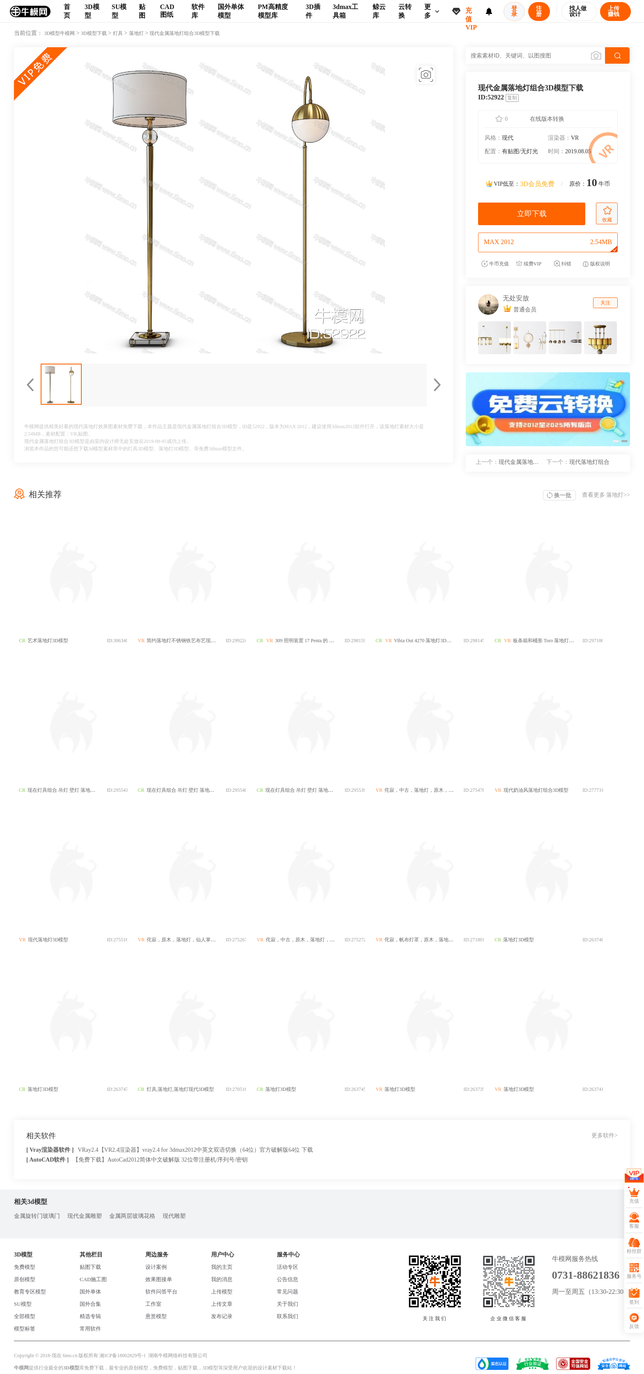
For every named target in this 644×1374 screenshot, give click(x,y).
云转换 (405, 11)
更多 (432, 11)
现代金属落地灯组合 (510, 462)
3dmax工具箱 (345, 11)
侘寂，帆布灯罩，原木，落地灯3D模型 (443, 940)
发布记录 (221, 1316)
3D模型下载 (94, 33)
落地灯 (136, 33)
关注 (605, 303)
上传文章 (221, 1304)
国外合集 (90, 1304)
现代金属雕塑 (84, 1216)
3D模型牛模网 (59, 33)
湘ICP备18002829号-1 (122, 1355)
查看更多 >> (606, 495)
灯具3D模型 (141, 449)
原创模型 (24, 1279)
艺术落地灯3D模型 (48, 640)
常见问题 (287, 1292)
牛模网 (21, 1368)
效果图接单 (158, 1279)
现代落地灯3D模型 (48, 940)
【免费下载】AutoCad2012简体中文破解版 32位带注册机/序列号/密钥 (160, 1160)
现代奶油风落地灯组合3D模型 (558, 790)
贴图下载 (90, 1267)
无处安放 (516, 298)
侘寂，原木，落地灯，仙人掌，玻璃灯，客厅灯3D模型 (212, 940)
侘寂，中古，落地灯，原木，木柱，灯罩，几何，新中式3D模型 (470, 790)
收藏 (607, 214)
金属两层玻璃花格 (132, 1216)
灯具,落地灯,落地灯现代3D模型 (186, 1089)
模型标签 (24, 1329)
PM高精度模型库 (273, 11)
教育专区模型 (30, 1292)
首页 (67, 11)
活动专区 (287, 1267)
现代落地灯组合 (578, 462)
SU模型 (119, 11)
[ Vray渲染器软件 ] (50, 1150)
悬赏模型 (156, 1316)
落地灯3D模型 (174, 449)
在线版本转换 (547, 119)
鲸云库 (379, 11)
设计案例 (156, 1267)
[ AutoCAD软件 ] (47, 1160)
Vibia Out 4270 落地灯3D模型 (442, 640)
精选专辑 (90, 1316)
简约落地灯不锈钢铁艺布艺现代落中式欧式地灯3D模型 (212, 640)
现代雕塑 (174, 1216)
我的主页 (221, 1267)
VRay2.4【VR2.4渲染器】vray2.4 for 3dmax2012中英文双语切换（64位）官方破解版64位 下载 (195, 1150)
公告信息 (287, 1279)
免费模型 (24, 1267)
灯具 (118, 33)
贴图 (142, 11)
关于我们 (287, 1304)
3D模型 (92, 11)
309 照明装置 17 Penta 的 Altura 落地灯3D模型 (335, 640)
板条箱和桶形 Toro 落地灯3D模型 (571, 640)
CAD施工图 (93, 1279)
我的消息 (221, 1279)
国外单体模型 (231, 11)
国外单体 (90, 1292)
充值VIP (471, 15)
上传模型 (221, 1292)
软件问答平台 (161, 1292)
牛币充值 (495, 264)
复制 (512, 98)
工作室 (153, 1304)
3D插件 (313, 11)
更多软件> (604, 1135)
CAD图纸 (167, 10)
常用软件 (90, 1329)
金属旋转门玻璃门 (37, 1216)
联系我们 (287, 1316)
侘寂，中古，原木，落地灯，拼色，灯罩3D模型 (329, 940)
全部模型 (24, 1316)
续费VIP (528, 264)
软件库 (198, 11)
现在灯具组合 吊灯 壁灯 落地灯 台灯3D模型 (75, 790)
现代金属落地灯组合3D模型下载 (185, 33)
